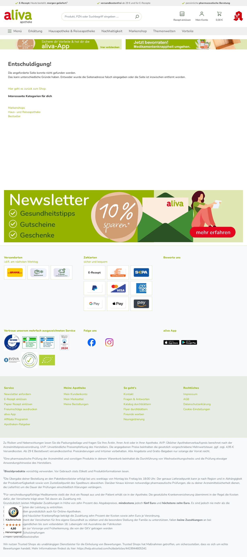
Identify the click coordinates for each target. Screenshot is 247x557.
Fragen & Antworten (137, 399)
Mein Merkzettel (74, 399)
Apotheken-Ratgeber (17, 424)
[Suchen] (137, 16)
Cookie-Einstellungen (196, 409)
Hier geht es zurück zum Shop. (27, 89)
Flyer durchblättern (136, 409)
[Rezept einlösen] (182, 16)
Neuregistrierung (134, 419)
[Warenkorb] (219, 16)
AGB (186, 399)
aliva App (10, 414)
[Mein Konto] (201, 16)
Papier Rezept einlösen (18, 404)
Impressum (190, 394)
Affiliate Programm (16, 419)
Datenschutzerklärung (197, 404)
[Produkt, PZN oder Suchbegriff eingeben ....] (96, 16)
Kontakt (128, 394)
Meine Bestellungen (76, 404)
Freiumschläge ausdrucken (20, 409)
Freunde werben (134, 414)
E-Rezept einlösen (15, 399)
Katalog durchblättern (137, 404)
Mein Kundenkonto (75, 394)
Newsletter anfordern (17, 394)
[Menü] (14, 31)
